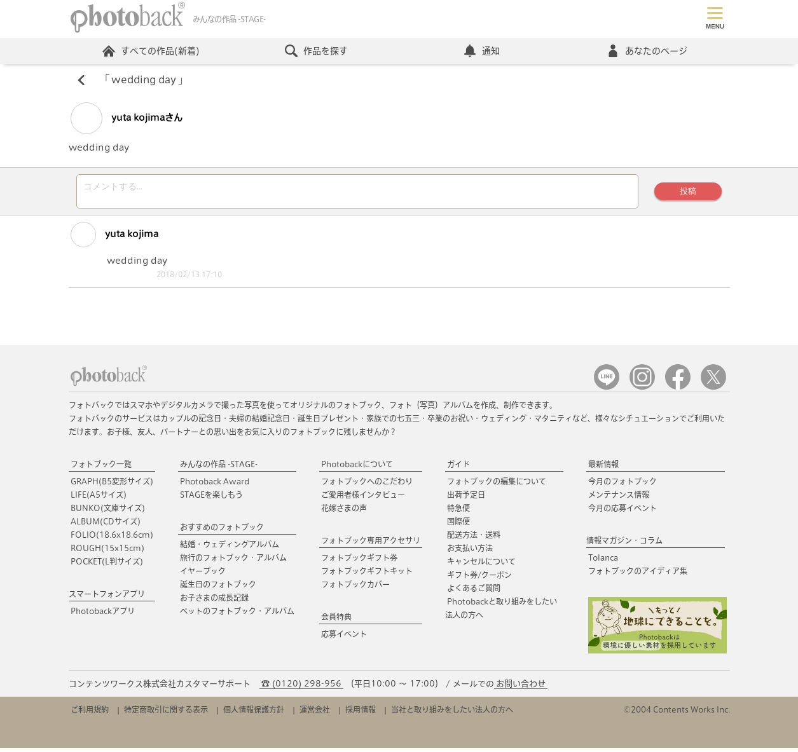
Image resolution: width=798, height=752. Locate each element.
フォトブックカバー (355, 588)
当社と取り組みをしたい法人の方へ (452, 713)
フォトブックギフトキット (367, 574)
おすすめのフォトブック (222, 531)
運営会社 (314, 713)
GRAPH (112, 485)
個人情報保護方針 (253, 713)
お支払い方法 (470, 552)
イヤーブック (203, 574)
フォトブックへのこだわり (367, 485)
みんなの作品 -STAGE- (219, 468)
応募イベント (344, 637)
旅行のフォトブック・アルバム (233, 561)
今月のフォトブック (622, 485)
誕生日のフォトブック (218, 588)
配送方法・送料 (473, 538)
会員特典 (336, 620)
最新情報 (603, 468)
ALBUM (106, 525)
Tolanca (603, 561)
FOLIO (112, 538)
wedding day (143, 80)
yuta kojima (114, 238)
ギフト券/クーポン (479, 578)
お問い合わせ (521, 687)
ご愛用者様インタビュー (363, 498)
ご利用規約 (90, 713)
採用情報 (360, 713)
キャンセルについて (481, 565)
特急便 (458, 512)
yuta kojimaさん (126, 118)
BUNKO (108, 512)
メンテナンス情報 (618, 498)
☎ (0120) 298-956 (301, 687)
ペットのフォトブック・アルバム (237, 615)
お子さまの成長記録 (214, 601)
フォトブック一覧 (101, 468)
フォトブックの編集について (496, 485)
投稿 (688, 193)
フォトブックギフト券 (359, 561)
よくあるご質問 (473, 592)
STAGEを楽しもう (211, 498)
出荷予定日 (466, 498)
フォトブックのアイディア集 (637, 574)
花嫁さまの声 (344, 512)
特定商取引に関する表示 (166, 713)
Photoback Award (214, 485)
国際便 (458, 525)
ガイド (458, 468)
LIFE (99, 498)
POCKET (107, 565)
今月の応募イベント (622, 512)
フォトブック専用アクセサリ (370, 544)
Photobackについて (357, 468)
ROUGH (107, 552)
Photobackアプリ (103, 615)
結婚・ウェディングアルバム (229, 548)
